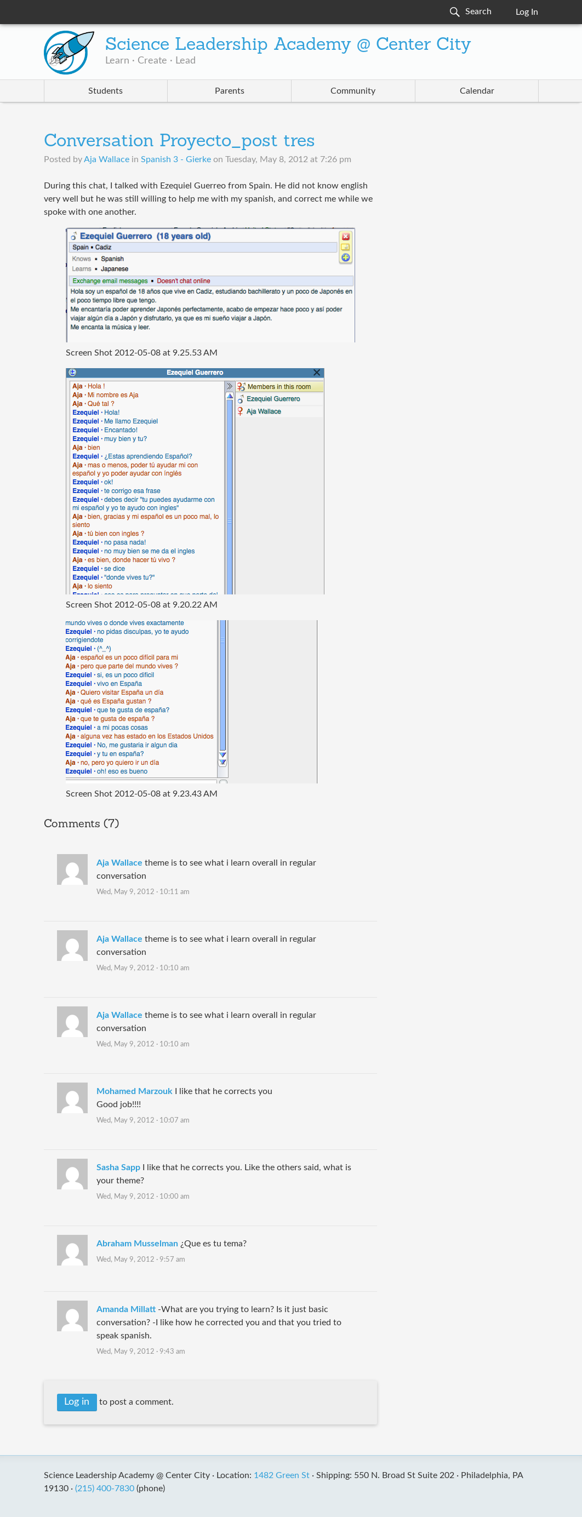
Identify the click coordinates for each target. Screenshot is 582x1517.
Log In (527, 12)
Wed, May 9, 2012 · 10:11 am (143, 892)
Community (352, 91)
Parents (229, 91)
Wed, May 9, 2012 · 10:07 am (143, 1120)
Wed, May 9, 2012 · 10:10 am (143, 968)
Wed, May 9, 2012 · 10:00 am (143, 1196)
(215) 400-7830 (104, 1488)
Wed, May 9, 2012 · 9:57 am (140, 1259)
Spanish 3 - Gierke (176, 159)
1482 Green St (282, 1475)
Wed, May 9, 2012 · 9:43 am (140, 1351)
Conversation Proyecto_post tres (179, 142)
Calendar (477, 91)
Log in (76, 1402)
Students (105, 91)
